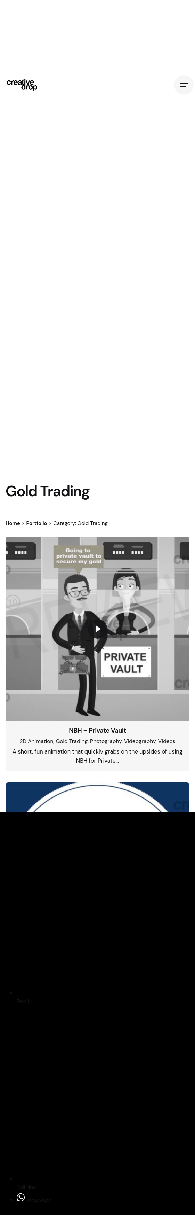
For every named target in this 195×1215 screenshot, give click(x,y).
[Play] (97, 629)
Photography (106, 741)
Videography (140, 741)
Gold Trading (72, 741)
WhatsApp (33, 1200)
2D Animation (36, 741)
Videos (167, 741)
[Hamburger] (184, 85)
